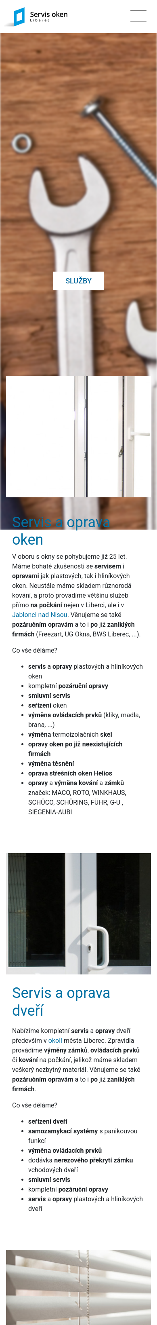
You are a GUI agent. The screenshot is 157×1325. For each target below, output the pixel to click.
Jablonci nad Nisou (39, 578)
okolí (55, 1004)
